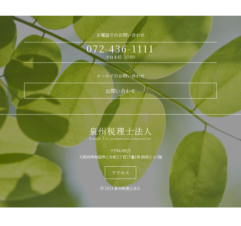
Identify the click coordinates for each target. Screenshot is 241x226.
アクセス (120, 173)
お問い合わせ (120, 90)
